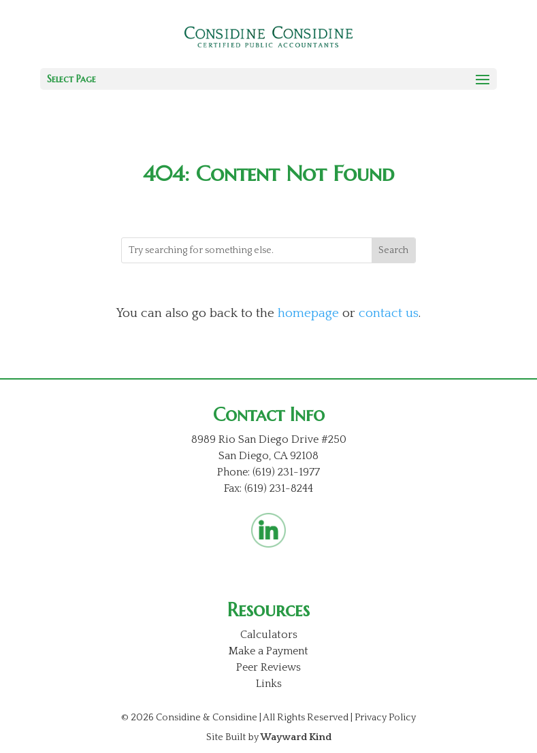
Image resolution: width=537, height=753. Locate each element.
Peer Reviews (268, 667)
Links (269, 683)
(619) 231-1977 (286, 472)
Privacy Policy (385, 717)
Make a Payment (268, 651)
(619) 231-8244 (278, 488)
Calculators (268, 635)
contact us (389, 313)
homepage (308, 313)
